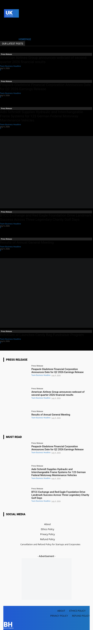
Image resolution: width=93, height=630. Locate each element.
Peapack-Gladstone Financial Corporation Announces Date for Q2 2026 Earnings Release (45, 87)
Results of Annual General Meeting (27, 242)
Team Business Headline (10, 66)
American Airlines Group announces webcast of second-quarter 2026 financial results (43, 60)
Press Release (6, 54)
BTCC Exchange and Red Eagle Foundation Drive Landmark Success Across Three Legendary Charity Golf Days (45, 217)
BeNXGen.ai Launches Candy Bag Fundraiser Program (42, 335)
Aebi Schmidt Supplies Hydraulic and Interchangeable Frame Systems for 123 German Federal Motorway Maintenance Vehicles (41, 116)
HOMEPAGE (25, 39)
